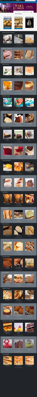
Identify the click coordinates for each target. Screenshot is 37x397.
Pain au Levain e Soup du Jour (29, 267)
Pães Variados (5, 272)
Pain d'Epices (7, 267)
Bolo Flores (29, 75)
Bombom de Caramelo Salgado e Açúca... (29, 139)
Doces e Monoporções (7, 144)
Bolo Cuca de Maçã (29, 122)
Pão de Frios (29, 250)
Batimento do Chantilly (7, 43)
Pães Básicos (5, 192)
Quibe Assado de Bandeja (29, 299)
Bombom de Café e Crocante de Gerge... (7, 139)
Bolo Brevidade (7, 122)
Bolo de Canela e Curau (29, 90)
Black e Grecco (29, 187)
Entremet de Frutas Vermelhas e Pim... (7, 349)
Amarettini (7, 187)
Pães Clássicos (5, 208)
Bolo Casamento (18, 75)
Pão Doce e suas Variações (29, 203)
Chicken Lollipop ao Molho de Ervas (18, 315)
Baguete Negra (7, 283)
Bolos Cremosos (5, 79)
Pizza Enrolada (18, 299)
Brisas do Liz (7, 171)
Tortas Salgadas (5, 354)
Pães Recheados (5, 239)
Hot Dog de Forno (7, 250)
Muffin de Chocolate (29, 155)
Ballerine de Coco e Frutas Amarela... (7, 90)
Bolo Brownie (18, 90)
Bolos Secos (5, 111)
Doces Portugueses (6, 160)
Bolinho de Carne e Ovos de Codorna (7, 315)
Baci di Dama (7, 59)
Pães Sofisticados (6, 256)
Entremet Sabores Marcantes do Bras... (29, 349)
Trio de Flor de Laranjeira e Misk (29, 331)
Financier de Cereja (18, 155)
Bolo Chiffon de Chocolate (18, 122)
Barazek (18, 59)
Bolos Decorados (6, 96)
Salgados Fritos (5, 304)
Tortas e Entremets (6, 337)
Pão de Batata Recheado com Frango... (18, 251)
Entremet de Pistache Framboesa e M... (18, 349)
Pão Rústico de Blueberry (18, 267)
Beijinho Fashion (18, 187)
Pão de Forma (7, 203)
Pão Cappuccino (29, 283)
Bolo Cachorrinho (7, 75)
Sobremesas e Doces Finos (8, 320)
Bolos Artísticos (5, 64)
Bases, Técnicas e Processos (8, 32)
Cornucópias (18, 171)
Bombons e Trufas (6, 127)
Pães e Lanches (5, 224)
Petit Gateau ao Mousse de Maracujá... (7, 332)
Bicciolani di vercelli (29, 59)
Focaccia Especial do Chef (18, 283)
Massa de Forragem (29, 171)
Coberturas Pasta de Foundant (18, 43)
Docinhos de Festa (6, 176)
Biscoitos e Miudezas (7, 48)
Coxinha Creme (29, 315)
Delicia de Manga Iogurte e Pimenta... (18, 332)
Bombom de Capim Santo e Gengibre (18, 139)
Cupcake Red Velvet (7, 155)
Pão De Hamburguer (18, 203)
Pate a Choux (29, 43)
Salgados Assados (6, 288)
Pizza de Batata (7, 299)
